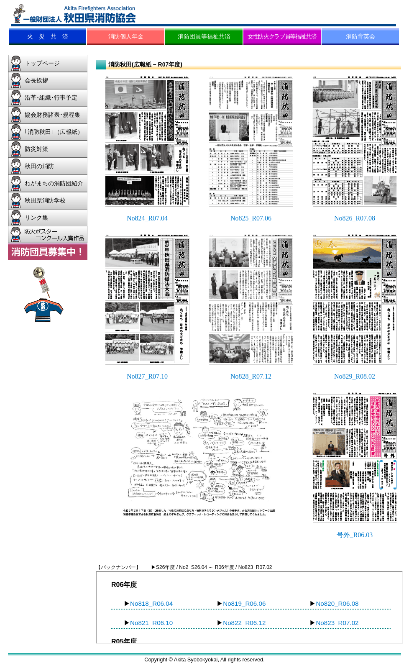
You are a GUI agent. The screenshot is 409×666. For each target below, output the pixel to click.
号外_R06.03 (355, 534)
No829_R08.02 (354, 376)
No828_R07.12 (250, 376)
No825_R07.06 (250, 218)
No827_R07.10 (147, 376)
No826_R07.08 (354, 218)
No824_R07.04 (147, 218)
